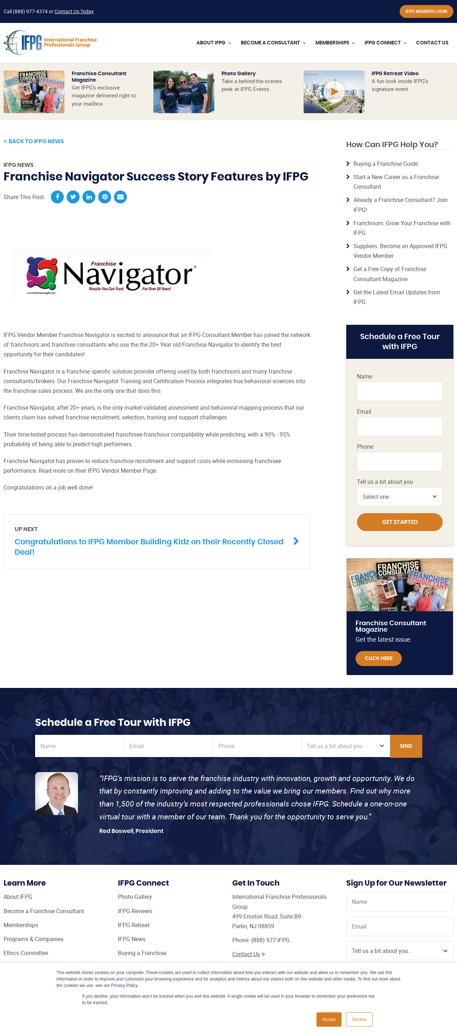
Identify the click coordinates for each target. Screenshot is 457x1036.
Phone (365, 446)
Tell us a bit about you (385, 481)
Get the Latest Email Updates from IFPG (396, 297)
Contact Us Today (74, 11)
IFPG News (18, 165)
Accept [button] (329, 1019)
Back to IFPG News (34, 141)
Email (364, 411)
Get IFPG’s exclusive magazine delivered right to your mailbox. (104, 95)
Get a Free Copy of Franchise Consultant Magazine (389, 274)
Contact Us (248, 954)
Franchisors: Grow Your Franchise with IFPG (402, 228)
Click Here (378, 658)
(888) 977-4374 (30, 11)
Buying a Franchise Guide (385, 164)
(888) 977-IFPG (270, 940)
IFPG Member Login (426, 11)
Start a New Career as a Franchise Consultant (396, 182)
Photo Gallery (239, 73)
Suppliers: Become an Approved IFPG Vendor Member (400, 251)
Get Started (400, 522)
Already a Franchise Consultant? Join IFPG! (400, 204)
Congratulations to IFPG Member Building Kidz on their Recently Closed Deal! (152, 540)
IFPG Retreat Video (395, 73)
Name (364, 376)
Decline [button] (359, 1019)
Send (406, 746)
